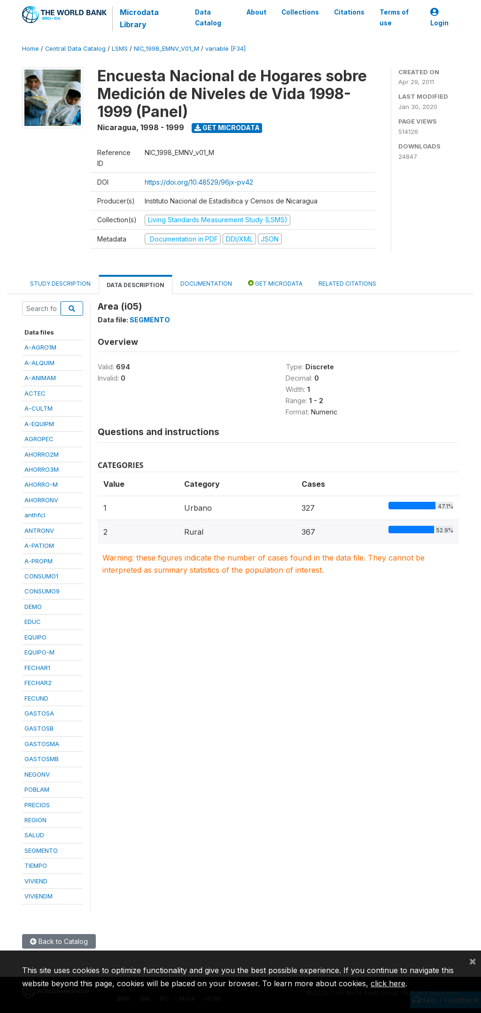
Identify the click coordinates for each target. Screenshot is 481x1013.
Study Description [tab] (60, 283)
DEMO (33, 606)
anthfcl (34, 515)
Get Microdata (227, 128)
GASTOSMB (41, 759)
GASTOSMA (41, 744)
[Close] (472, 960)
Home (30, 48)
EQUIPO (35, 637)
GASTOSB (39, 728)
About (256, 12)
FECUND (36, 698)
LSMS (120, 48)
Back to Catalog (59, 941)
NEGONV (37, 774)
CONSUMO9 (42, 591)
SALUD (34, 835)
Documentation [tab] (206, 283)
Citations (349, 12)
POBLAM (36, 789)
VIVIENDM (38, 896)
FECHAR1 (37, 667)
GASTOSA (39, 713)
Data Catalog (208, 17)
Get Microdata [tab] (275, 283)
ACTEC (35, 393)
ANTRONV (39, 530)
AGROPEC (39, 439)
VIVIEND (35, 881)
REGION (35, 820)
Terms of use (394, 17)
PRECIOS (37, 805)
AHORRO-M (41, 484)
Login (439, 17)
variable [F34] (225, 48)
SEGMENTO (41, 850)
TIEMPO (35, 865)
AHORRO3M (41, 469)
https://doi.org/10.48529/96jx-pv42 (199, 182)
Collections (300, 12)
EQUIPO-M (39, 652)
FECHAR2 (38, 682)
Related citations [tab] (347, 283)
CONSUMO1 (41, 576)
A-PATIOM (39, 545)
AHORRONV (41, 500)
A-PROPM (38, 561)
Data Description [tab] (135, 284)
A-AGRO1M (40, 347)
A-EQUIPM (39, 424)
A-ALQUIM (39, 362)
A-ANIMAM (40, 378)
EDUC (32, 621)
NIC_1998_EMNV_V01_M (166, 48)
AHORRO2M (41, 454)
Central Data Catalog (75, 48)
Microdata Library (139, 18)
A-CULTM (38, 408)
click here (388, 983)
